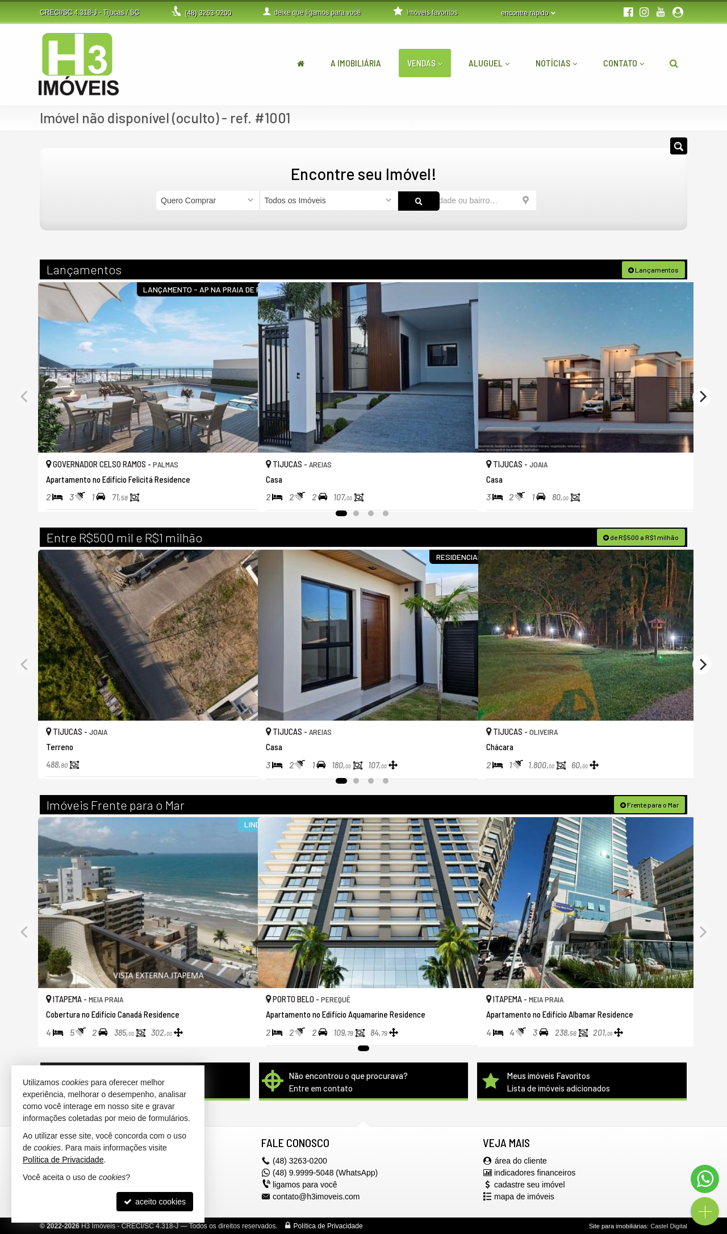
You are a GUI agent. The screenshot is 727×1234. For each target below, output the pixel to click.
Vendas (424, 62)
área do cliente (521, 1160)
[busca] (674, 63)
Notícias (556, 62)
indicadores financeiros (534, 1172)
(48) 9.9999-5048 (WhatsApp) (325, 1172)
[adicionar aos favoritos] (236, 490)
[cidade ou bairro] (467, 200)
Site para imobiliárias (618, 1225)
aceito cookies (155, 1201)
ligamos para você (305, 1184)
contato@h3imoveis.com (316, 1195)
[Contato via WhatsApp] (705, 1179)
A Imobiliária (356, 62)
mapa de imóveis (524, 1195)
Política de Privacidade (328, 1225)
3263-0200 (208, 13)
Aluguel (489, 62)
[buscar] (553, 200)
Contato (623, 62)
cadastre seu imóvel (529, 1184)
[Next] (702, 395)
